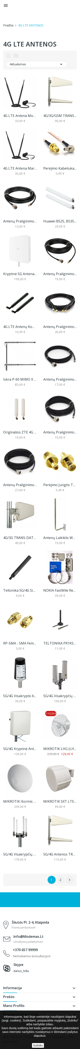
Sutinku (38, 1045)
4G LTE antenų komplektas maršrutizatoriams (20, 327)
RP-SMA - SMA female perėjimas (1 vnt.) (20, 643)
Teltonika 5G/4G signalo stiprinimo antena (20, 590)
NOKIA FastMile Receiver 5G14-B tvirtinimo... (60, 590)
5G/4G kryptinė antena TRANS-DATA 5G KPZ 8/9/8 (20, 749)
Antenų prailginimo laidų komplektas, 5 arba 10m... (60, 327)
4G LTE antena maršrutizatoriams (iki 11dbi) (20, 168)
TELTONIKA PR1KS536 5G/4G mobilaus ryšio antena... (60, 643)
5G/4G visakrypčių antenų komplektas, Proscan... (60, 696)
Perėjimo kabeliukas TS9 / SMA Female (60, 168)
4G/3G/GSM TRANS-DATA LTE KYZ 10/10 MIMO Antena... (60, 116)
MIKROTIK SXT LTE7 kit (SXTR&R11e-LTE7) (60, 801)
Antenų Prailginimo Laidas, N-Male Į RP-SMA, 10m (20, 485)
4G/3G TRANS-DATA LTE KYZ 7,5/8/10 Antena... (20, 538)
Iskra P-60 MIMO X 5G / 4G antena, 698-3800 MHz (20, 379)
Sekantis (69, 880)
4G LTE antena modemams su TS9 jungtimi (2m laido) (20, 116)
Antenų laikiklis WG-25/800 (60, 538)
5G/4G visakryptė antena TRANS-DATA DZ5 (20, 696)
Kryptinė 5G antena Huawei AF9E (20, 274)
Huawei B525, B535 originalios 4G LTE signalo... (60, 221)
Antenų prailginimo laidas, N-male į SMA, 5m (20, 221)
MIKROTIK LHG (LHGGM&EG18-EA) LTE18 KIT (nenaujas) (60, 749)
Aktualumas (37, 64)
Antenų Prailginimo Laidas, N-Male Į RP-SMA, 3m (60, 379)
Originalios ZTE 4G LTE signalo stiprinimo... (20, 432)
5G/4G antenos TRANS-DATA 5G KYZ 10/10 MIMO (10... (60, 854)
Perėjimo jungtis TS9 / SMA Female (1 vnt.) (60, 485)
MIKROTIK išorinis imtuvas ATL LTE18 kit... (20, 801)
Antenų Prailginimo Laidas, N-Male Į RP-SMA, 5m (60, 432)
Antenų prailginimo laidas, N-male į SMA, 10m (60, 274)
